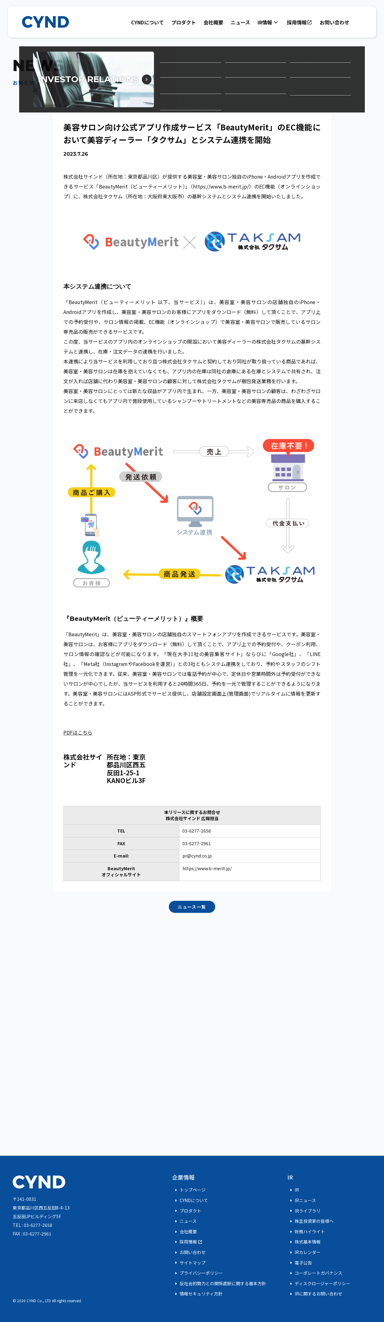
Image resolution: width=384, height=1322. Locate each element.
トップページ (189, 1190)
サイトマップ (189, 1262)
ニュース (240, 22)
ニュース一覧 (192, 907)
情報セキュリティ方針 (197, 1294)
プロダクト (183, 22)
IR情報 (268, 22)
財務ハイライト (306, 1231)
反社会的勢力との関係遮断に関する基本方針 (219, 1283)
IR (293, 1190)
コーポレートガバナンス (314, 1273)
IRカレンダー (304, 1252)
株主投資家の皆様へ (310, 1221)
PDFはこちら (77, 732)
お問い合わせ (334, 22)
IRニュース (301, 1200)
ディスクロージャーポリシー (318, 1283)
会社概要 (213, 22)
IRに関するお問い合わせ (314, 1294)
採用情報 (299, 22)
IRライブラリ (304, 1210)
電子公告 (299, 1262)
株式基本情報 (304, 1242)
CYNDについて (147, 22)
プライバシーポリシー (197, 1273)
